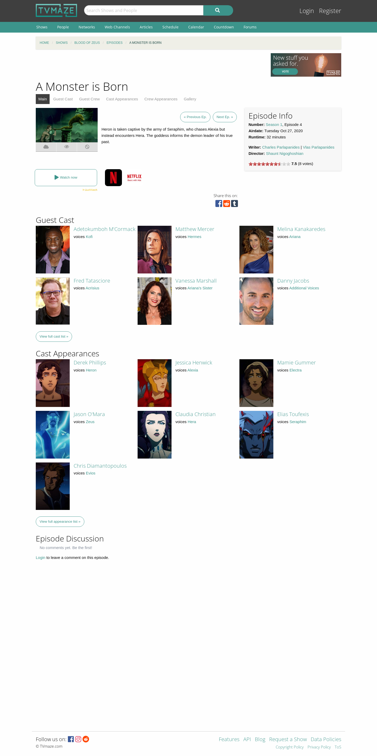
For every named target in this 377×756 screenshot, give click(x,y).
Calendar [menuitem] (196, 27)
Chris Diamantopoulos (100, 465)
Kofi (89, 236)
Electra (296, 370)
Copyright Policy (290, 747)
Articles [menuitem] (146, 27)
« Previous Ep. (195, 117)
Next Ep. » (224, 117)
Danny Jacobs (293, 280)
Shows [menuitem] (42, 27)
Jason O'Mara (89, 414)
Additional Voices (304, 288)
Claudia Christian (195, 414)
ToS (338, 747)
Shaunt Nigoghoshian (284, 153)
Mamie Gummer (296, 362)
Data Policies (326, 740)
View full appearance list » (60, 521)
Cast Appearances (122, 99)
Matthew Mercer (194, 229)
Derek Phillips (90, 362)
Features (229, 740)
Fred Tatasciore (92, 280)
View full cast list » (54, 336)
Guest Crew (89, 99)
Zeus (90, 421)
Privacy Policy (319, 747)
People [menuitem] (63, 27)
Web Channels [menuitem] (117, 27)
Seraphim (298, 421)
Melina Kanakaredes (301, 229)
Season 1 (274, 124)
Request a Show (288, 740)
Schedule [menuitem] (170, 27)
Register (330, 11)
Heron (91, 370)
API (247, 740)
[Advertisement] (149, 65)
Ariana (295, 236)
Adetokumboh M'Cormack (105, 229)
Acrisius (92, 288)
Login (306, 11)
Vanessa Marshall (196, 280)
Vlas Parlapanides (318, 147)
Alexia (192, 370)
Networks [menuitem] (87, 27)
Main (42, 99)
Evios (91, 473)
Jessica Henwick (193, 362)
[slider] (269, 164)
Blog (260, 740)
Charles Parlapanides (280, 147)
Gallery (190, 99)
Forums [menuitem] (250, 27)
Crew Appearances (161, 99)
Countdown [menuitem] (224, 27)
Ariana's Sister (200, 288)
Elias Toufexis (293, 414)
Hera (192, 421)
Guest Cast (63, 99)
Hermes (195, 236)
